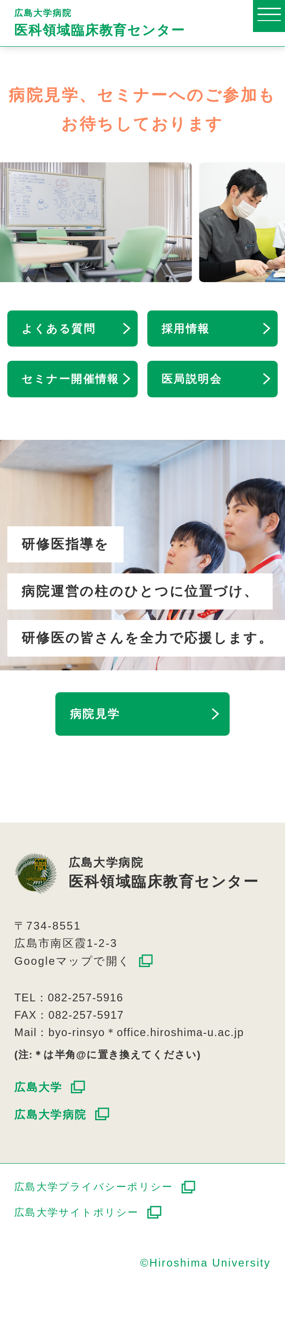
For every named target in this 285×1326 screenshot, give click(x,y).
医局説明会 (191, 379)
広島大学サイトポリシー (76, 1212)
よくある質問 (59, 328)
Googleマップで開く (72, 961)
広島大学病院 (149, 23)
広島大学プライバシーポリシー (93, 1187)
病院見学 (95, 713)
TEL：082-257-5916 (68, 997)
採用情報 (185, 328)
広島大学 (38, 1087)
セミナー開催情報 (70, 379)
